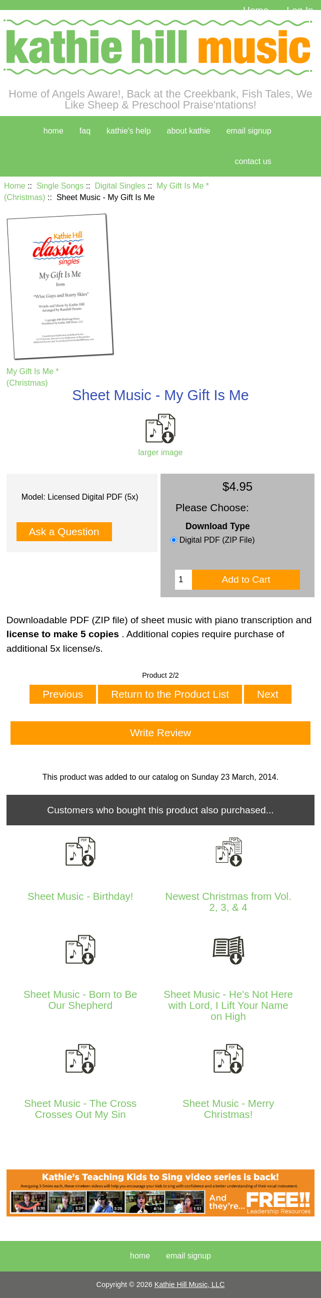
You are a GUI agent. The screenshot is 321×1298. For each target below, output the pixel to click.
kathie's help (128, 131)
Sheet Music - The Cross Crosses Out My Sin (80, 1109)
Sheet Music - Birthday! (81, 896)
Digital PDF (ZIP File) (217, 540)
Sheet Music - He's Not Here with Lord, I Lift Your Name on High (228, 1005)
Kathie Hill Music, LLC (189, 1284)
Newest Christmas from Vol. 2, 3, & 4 (228, 902)
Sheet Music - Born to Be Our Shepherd (81, 1000)
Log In (299, 10)
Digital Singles (119, 186)
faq (85, 131)
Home (255, 10)
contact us (253, 161)
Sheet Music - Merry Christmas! (228, 1109)
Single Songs (60, 186)
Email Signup (249, 131)
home (54, 131)
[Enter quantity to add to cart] (183, 580)
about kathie (188, 131)
